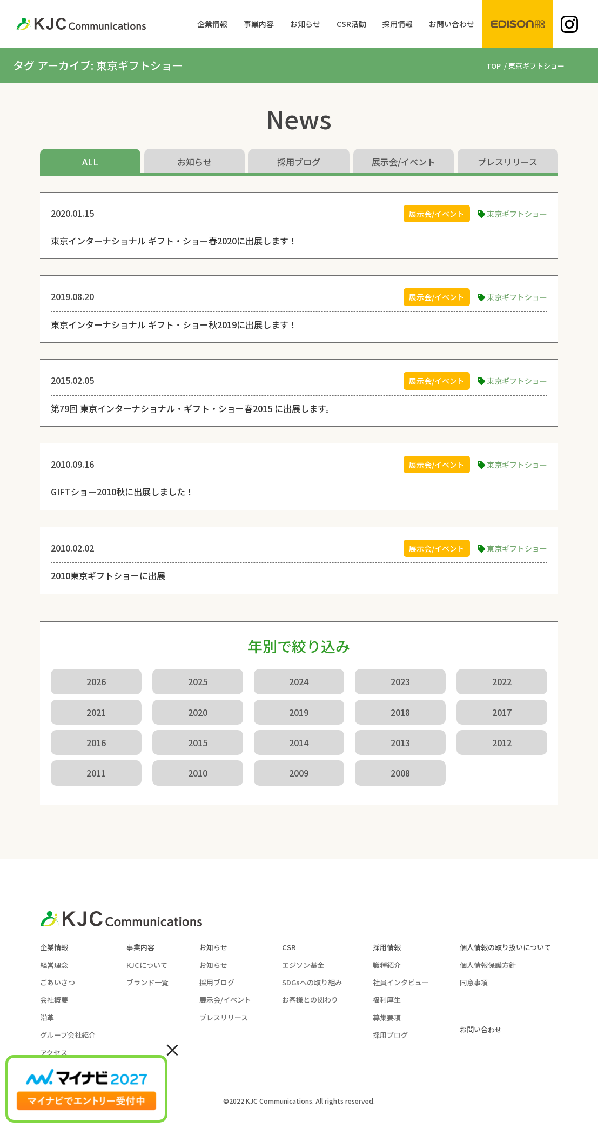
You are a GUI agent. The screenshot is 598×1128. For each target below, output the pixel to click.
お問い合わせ (481, 1029)
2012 (502, 742)
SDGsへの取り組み (312, 982)
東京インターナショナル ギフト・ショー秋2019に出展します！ (174, 324)
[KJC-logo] (81, 24)
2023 (400, 681)
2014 (298, 742)
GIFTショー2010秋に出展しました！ (122, 491)
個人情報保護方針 (488, 965)
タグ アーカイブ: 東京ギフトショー (98, 65)
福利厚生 (387, 999)
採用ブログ (298, 161)
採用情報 (387, 947)
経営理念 (54, 965)
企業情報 (54, 947)
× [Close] (172, 1049)
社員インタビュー (401, 982)
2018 (400, 712)
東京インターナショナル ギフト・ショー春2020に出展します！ (174, 240)
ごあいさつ (57, 982)
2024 (298, 681)
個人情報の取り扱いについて (505, 947)
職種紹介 (387, 965)
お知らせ (194, 161)
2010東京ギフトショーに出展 (108, 575)
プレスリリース (507, 161)
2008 (400, 772)
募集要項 (387, 1017)
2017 (502, 712)
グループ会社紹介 (68, 1035)
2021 (96, 712)
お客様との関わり (310, 999)
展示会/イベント (403, 161)
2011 (96, 772)
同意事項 (474, 982)
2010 (197, 772)
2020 (197, 712)
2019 (298, 712)
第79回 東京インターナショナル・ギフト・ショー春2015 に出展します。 (192, 408)
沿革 (47, 1017)
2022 (502, 681)
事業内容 (140, 947)
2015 (197, 742)
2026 (96, 681)
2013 (400, 742)
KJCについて (146, 965)
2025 (197, 681)
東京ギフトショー (517, 213)
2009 (298, 772)
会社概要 (54, 999)
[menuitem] (212, 24)
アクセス (54, 1052)
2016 (96, 742)
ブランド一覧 (147, 982)
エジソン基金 (303, 965)
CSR (288, 947)
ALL (90, 161)
